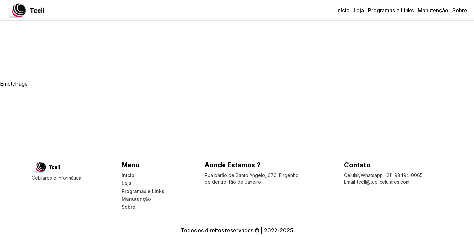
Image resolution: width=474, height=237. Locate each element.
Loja (359, 10)
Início (343, 10)
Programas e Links (391, 10)
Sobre (459, 10)
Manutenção (433, 10)
